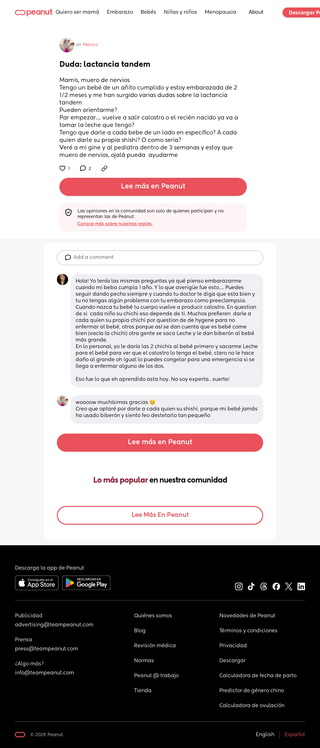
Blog (140, 631)
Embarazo (120, 12)
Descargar (232, 660)
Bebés (148, 12)
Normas (144, 660)
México (90, 45)
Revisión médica (155, 646)
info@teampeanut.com (44, 673)
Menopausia (220, 12)
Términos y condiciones (248, 631)
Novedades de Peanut (247, 616)
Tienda (143, 690)
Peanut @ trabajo (156, 675)
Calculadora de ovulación (251, 705)
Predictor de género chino (251, 690)
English (265, 734)
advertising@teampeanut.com (54, 625)
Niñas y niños (180, 12)
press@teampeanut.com (46, 649)
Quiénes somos (153, 616)
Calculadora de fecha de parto (258, 675)
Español (295, 734)
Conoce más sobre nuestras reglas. (115, 224)
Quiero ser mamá (77, 12)
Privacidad (233, 646)
